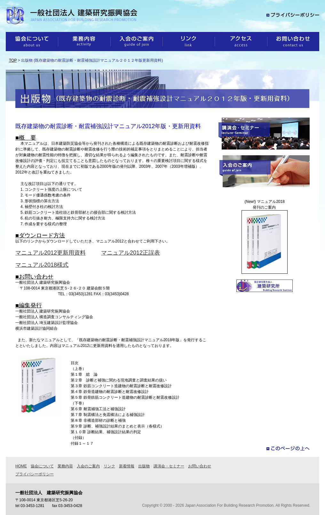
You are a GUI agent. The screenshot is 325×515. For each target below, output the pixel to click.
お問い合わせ (199, 466)
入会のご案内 (88, 466)
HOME (21, 466)
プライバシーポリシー (34, 474)
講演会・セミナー (169, 466)
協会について (42, 466)
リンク (109, 466)
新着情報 (126, 466)
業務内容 (65, 466)
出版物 (144, 466)
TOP (13, 60)
